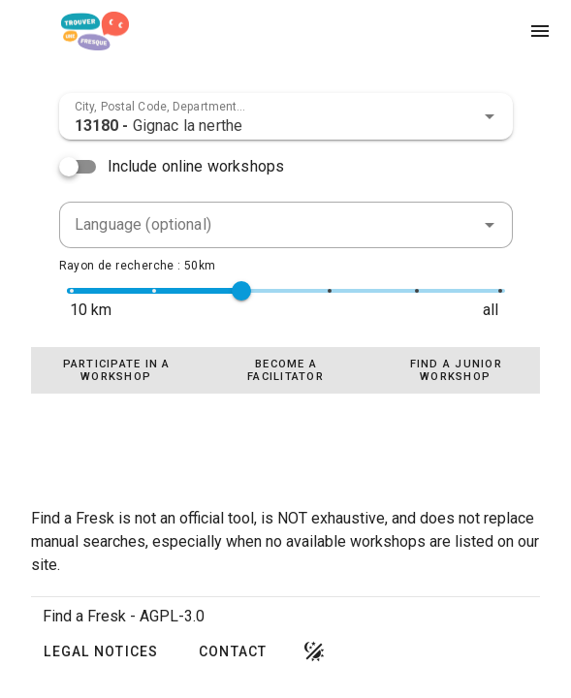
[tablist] (285, 370)
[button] (489, 116)
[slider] (241, 291)
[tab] (116, 370)
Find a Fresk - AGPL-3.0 (124, 616)
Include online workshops (196, 166)
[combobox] (286, 116)
